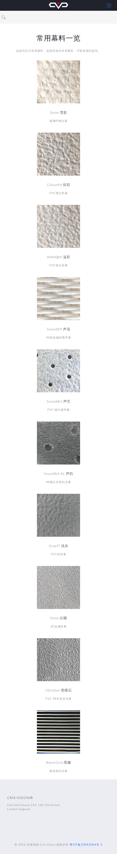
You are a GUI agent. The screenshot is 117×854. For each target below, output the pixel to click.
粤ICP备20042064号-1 (86, 844)
